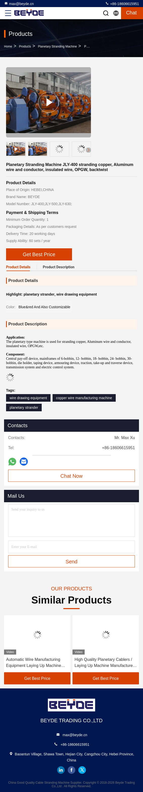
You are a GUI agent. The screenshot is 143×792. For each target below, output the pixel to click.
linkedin (61, 770)
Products (25, 46)
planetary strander (24, 407)
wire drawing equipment (28, 398)
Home (8, 46)
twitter (82, 770)
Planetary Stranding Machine (57, 46)
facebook (71, 770)
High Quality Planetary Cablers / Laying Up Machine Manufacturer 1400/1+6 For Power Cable (104, 663)
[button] (88, 150)
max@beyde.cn (19, 3)
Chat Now (71, 476)
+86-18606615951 (122, 3)
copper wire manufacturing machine (84, 398)
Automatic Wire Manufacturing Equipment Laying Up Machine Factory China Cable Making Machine (33, 663)
